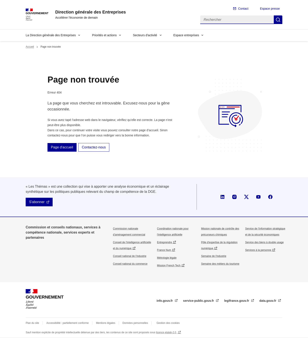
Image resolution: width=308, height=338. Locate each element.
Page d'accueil (62, 147)
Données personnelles (135, 322)
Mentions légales (105, 322)
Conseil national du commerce (130, 263)
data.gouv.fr (268, 300)
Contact (243, 8)
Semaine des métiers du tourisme (220, 263)
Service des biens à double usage (264, 242)
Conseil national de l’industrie (129, 256)
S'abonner (36, 202)
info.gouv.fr (165, 300)
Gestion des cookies (168, 322)
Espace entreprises (186, 35)
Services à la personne (258, 250)
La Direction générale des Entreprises (51, 35)
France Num (164, 250)
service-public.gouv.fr (199, 300)
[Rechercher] (237, 19)
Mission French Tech (169, 265)
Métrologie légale (166, 257)
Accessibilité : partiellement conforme (67, 322)
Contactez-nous (94, 147)
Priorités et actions (104, 35)
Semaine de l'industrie (213, 256)
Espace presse (270, 8)
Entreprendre (164, 242)
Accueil (30, 46)
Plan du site (32, 322)
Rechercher (278, 19)
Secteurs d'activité (145, 35)
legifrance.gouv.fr (237, 300)
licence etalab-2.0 (166, 332)
